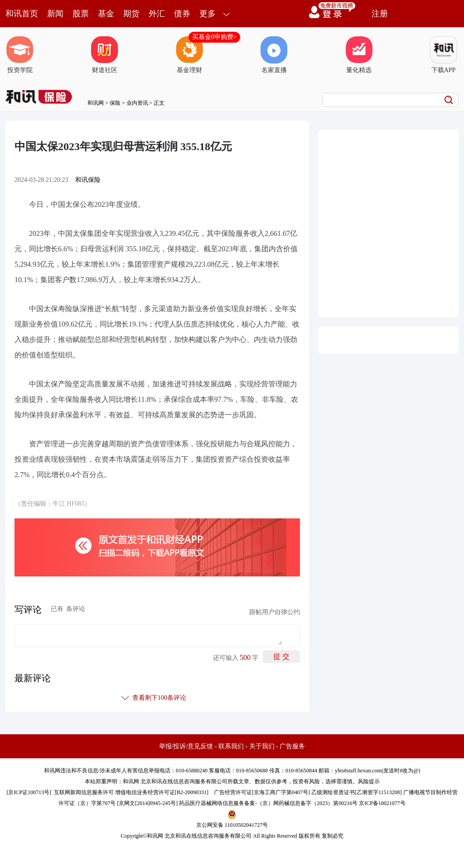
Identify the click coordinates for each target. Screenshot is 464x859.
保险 (115, 103)
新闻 (55, 13)
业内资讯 (137, 103)
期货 (131, 13)
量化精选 (358, 54)
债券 (182, 13)
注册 (380, 13)
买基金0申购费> (214, 37)
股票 (80, 13)
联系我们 (231, 746)
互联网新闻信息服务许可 (84, 792)
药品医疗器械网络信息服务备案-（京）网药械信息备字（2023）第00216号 (268, 803)
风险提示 (369, 781)
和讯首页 (21, 13)
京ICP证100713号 (28, 792)
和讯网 (95, 103)
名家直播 (274, 54)
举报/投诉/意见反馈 (186, 746)
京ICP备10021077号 (382, 803)
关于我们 (262, 746)
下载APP (443, 54)
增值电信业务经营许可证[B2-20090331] (161, 792)
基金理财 (189, 54)
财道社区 (104, 54)
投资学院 (20, 54)
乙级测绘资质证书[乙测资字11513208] (356, 792)
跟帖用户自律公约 (274, 612)
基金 (106, 13)
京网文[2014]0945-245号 (147, 803)
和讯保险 (88, 179)
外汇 (157, 13)
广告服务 (292, 746)
